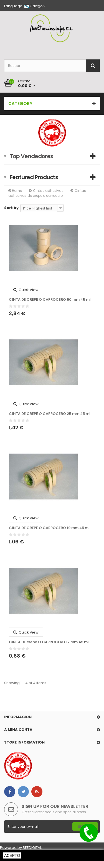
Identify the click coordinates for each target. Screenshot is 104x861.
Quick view (26, 289)
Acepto (12, 855)
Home (15, 190)
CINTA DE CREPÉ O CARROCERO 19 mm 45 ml (49, 527)
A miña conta (18, 729)
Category (20, 103)
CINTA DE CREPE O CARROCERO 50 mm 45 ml (50, 299)
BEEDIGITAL (32, 847)
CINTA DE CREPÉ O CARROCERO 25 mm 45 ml (49, 413)
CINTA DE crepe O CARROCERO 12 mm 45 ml (49, 642)
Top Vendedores (31, 156)
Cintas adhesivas (48, 190)
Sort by (11, 207)
